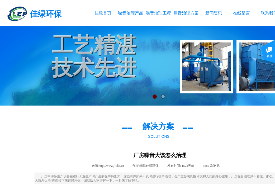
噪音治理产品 (130, 13)
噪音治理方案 (185, 13)
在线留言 (241, 13)
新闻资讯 (213, 13)
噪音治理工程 (158, 13)
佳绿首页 (102, 13)
